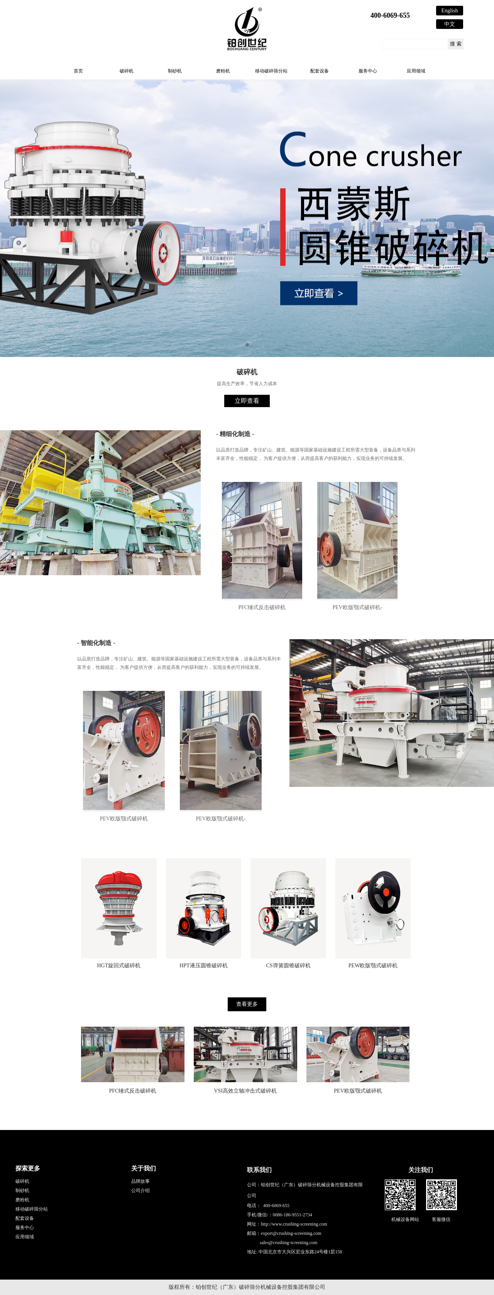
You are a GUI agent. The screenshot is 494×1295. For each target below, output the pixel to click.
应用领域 (416, 71)
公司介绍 (140, 1190)
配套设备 (319, 71)
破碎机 (127, 71)
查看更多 (247, 1004)
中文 (449, 24)
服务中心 (368, 71)
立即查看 (247, 400)
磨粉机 (223, 71)
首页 (78, 71)
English (450, 10)
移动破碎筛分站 (271, 71)
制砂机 (175, 71)
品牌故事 (140, 1181)
